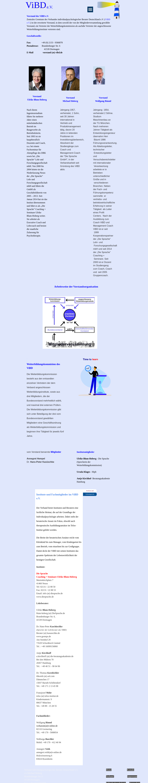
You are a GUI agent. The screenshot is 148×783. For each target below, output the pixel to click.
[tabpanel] (70, 37)
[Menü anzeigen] (90, 9)
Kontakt (130, 770)
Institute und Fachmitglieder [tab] (89, 491)
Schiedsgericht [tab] (90, 494)
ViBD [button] (36, 5)
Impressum (132, 776)
